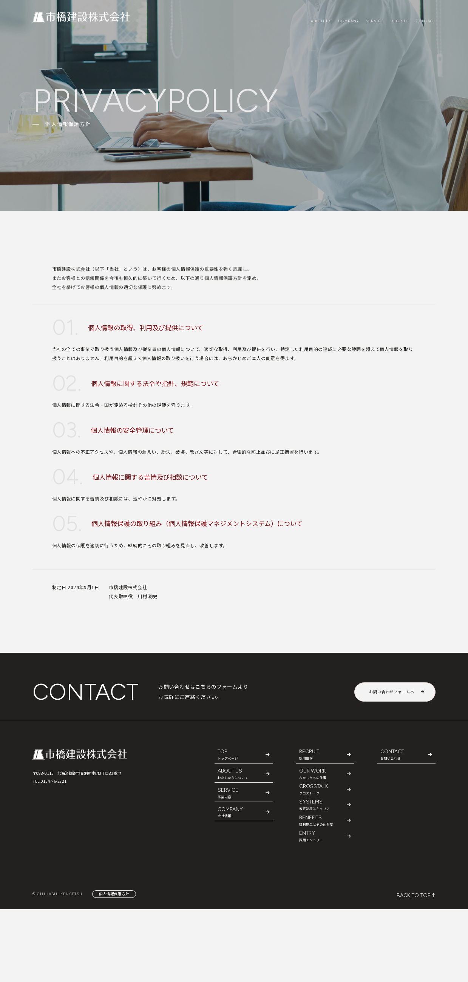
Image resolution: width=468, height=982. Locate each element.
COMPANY (348, 21)
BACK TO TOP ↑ (416, 895)
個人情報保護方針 (114, 893)
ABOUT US (321, 21)
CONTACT (426, 21)
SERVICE (375, 21)
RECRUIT (400, 21)
